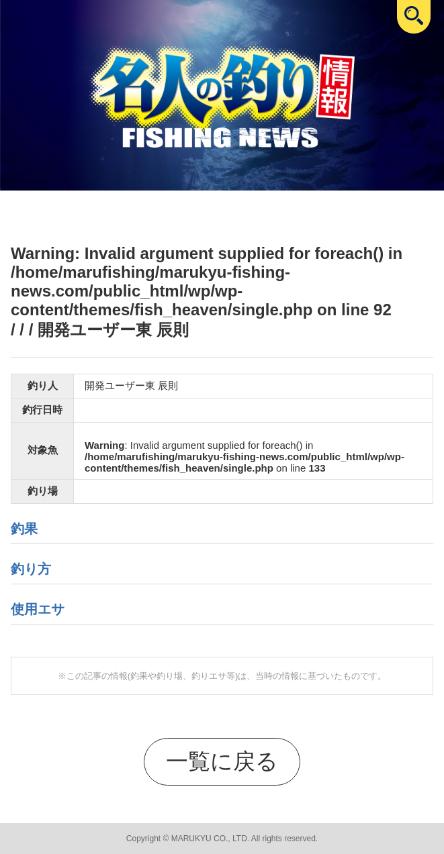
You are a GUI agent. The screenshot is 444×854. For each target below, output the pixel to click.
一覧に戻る (222, 761)
